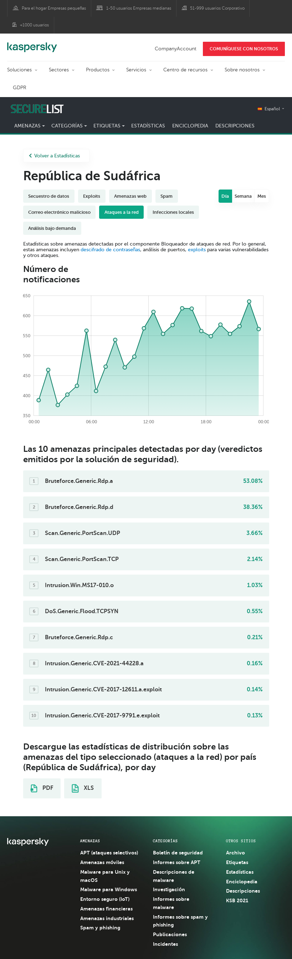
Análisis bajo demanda (52, 228)
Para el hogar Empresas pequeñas (54, 8)
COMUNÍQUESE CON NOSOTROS (244, 48)
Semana (243, 196)
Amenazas (27, 125)
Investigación (169, 889)
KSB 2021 (237, 900)
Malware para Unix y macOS (105, 876)
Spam (166, 196)
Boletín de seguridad (178, 852)
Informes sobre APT (176, 862)
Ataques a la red (121, 212)
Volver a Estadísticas (54, 155)
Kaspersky (32, 44)
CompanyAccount (175, 48)
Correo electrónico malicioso (59, 212)
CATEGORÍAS (165, 841)
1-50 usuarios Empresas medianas (138, 8)
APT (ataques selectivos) (109, 852)
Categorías (67, 125)
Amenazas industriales (107, 918)
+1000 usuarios (34, 24)
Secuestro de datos (48, 196)
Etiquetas (107, 125)
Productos (97, 69)
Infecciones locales (173, 212)
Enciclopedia (190, 125)
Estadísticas (148, 125)
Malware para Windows (108, 889)
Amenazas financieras (106, 909)
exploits (197, 249)
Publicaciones (170, 934)
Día (225, 196)
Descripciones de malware (173, 876)
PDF (41, 788)
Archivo (235, 852)
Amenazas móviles (102, 862)
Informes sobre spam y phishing (180, 921)
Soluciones (19, 69)
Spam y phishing (100, 927)
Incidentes (165, 944)
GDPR (19, 87)
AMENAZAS (90, 841)
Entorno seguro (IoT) (104, 899)
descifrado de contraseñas (110, 249)
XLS (83, 788)
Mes (261, 196)
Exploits (91, 196)
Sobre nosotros (242, 69)
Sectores (59, 69)
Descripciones (235, 125)
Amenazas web (130, 196)
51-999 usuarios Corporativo (217, 8)
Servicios (136, 69)
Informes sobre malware (171, 903)
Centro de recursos (185, 69)
